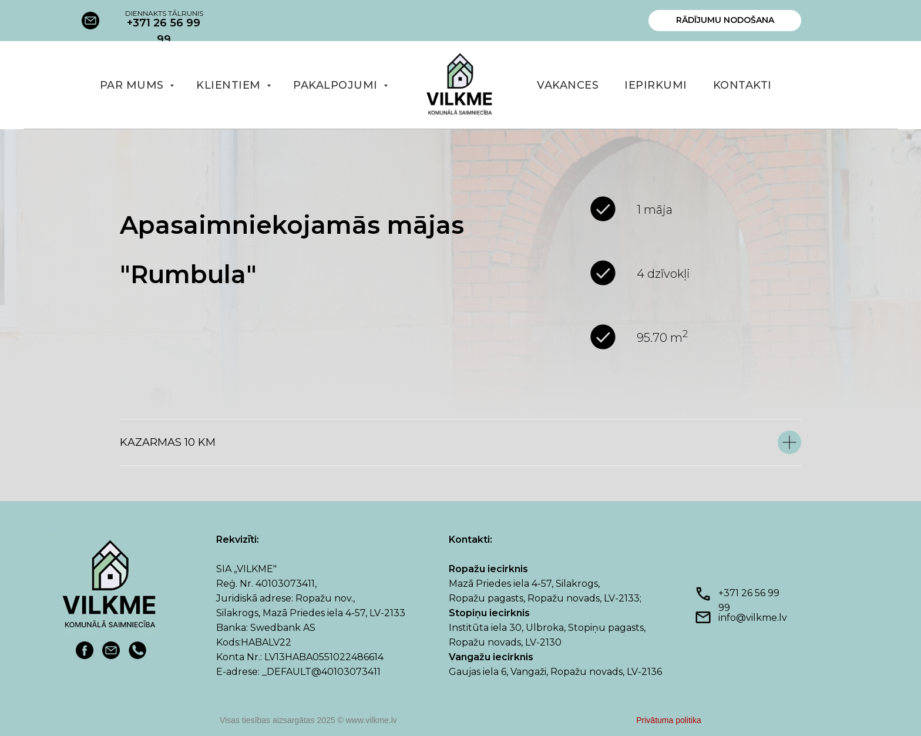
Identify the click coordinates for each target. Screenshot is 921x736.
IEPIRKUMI (655, 85)
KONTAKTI (742, 85)
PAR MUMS (133, 85)
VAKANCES (568, 85)
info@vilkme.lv (752, 617)
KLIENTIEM (230, 85)
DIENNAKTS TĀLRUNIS (164, 13)
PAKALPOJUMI (337, 85)
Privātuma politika (668, 720)
